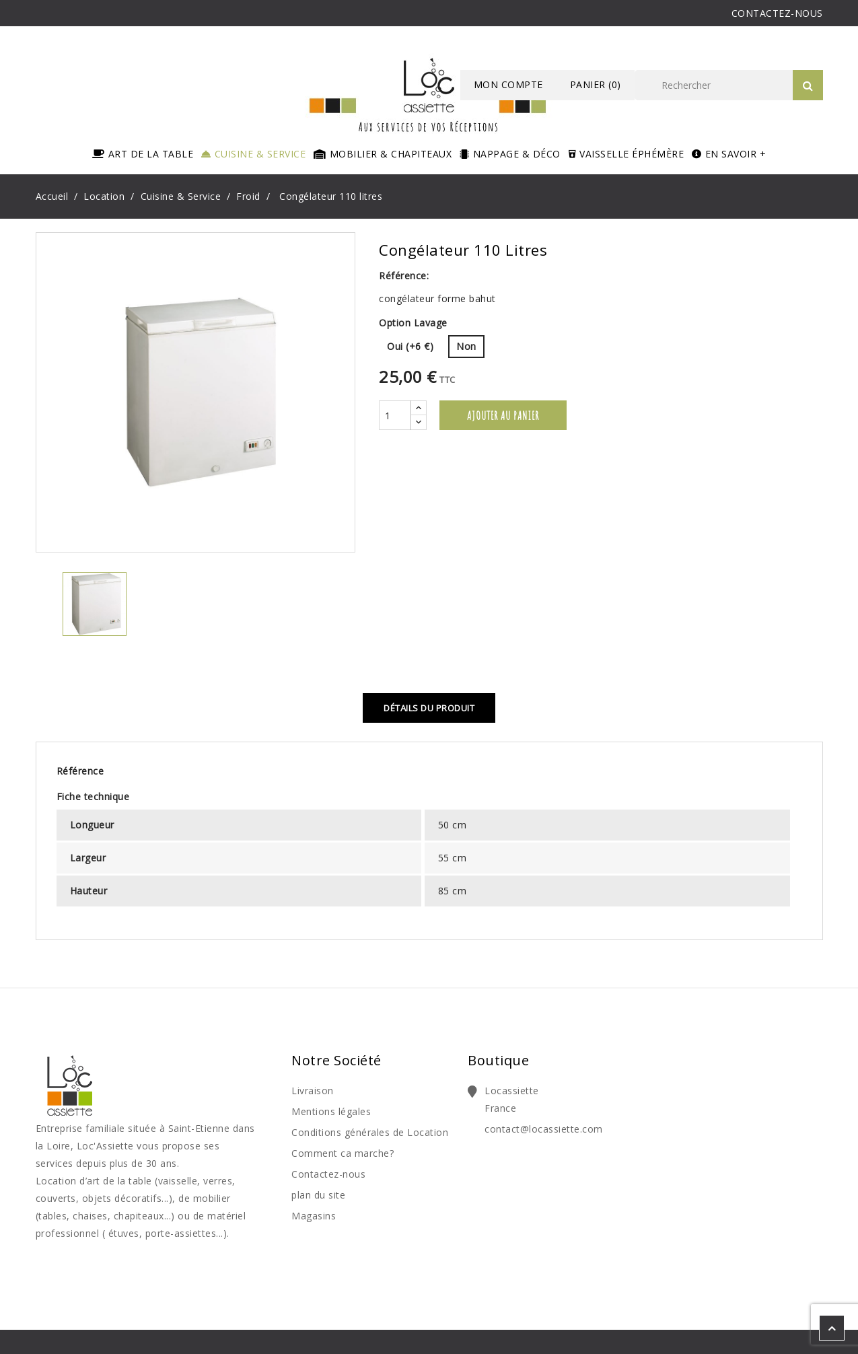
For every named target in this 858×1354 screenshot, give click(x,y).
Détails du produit (429, 708)
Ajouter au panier (503, 415)
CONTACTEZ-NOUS (777, 13)
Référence (80, 770)
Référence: (404, 275)
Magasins (313, 1215)
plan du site (318, 1194)
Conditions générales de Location (369, 1132)
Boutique (498, 1060)
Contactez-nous (328, 1174)
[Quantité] (395, 415)
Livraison (312, 1090)
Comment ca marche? (342, 1153)
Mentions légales (331, 1111)
